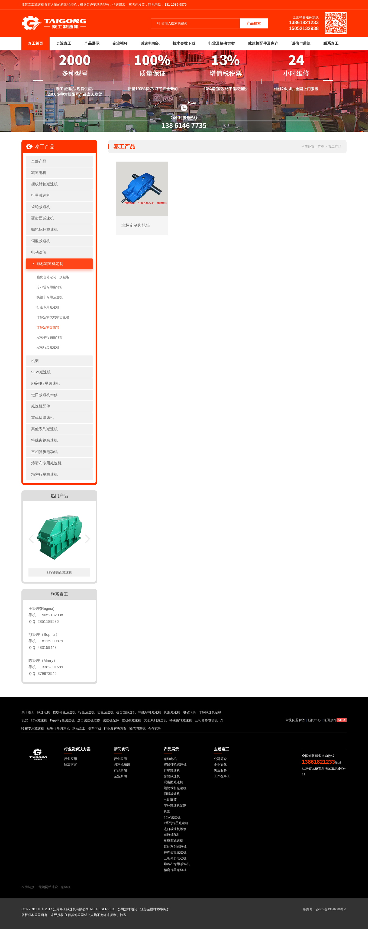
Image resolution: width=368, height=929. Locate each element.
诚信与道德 (300, 43)
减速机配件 (40, 406)
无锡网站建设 (48, 887)
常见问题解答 (295, 720)
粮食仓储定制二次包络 (53, 277)
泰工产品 (334, 146)
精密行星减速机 (44, 474)
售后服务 (220, 770)
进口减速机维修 (44, 395)
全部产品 (38, 161)
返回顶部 (330, 720)
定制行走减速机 (48, 347)
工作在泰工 (222, 776)
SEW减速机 (41, 372)
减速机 (65, 887)
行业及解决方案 (221, 43)
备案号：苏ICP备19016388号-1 (325, 909)
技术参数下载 (184, 43)
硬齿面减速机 (42, 218)
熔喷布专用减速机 (46, 463)
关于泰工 (27, 712)
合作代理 (154, 728)
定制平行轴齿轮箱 (50, 337)
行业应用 (70, 759)
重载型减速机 (42, 418)
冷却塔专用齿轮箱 (50, 287)
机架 (35, 361)
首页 (321, 146)
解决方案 (70, 764)
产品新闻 (120, 770)
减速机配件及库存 (263, 43)
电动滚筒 (38, 252)
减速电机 (38, 173)
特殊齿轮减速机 (44, 440)
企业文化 (220, 764)
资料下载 (94, 728)
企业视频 (120, 43)
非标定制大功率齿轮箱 (53, 317)
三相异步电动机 (44, 452)
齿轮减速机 (40, 207)
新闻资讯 (121, 749)
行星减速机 (40, 195)
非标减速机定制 (50, 264)
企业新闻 (120, 776)
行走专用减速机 (48, 307)
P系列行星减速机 (45, 383)
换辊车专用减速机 (50, 297)
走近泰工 (63, 43)
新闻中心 (314, 720)
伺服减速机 (40, 241)
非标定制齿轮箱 (48, 327)
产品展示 (91, 43)
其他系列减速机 (44, 429)
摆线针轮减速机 (44, 184)
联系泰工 (330, 43)
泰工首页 (35, 43)
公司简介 (220, 759)
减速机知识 (150, 43)
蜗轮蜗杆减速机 (44, 230)
